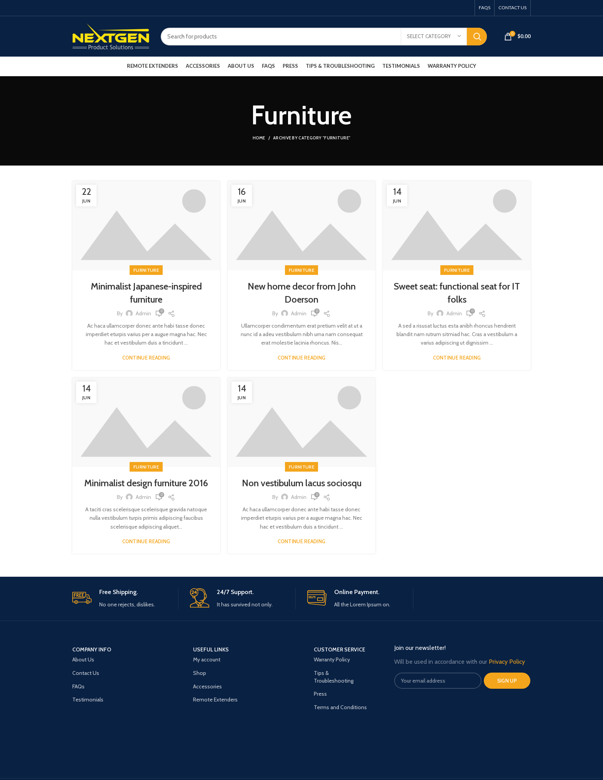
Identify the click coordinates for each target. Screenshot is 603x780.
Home (259, 138)
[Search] (324, 36)
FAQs (78, 686)
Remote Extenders (215, 699)
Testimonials (87, 699)
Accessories (207, 686)
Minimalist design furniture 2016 (146, 483)
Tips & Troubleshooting (333, 677)
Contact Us (85, 673)
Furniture (146, 270)
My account (206, 659)
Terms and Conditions (340, 707)
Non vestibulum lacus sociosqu (301, 483)
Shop (199, 673)
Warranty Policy (332, 659)
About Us (83, 659)
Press (320, 693)
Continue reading (146, 357)
